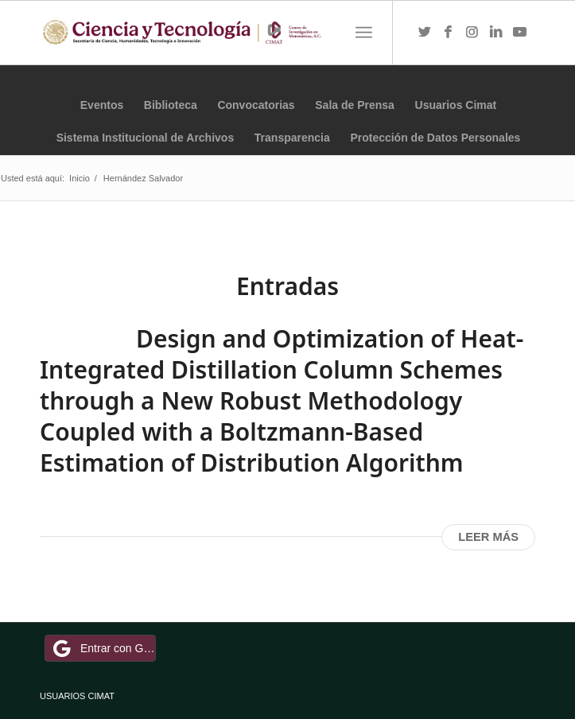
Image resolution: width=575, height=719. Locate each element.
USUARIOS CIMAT (77, 696)
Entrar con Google (102, 648)
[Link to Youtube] (520, 33)
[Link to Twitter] (425, 33)
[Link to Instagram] (472, 33)
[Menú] (363, 33)
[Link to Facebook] (448, 33)
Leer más (488, 537)
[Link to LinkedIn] (496, 33)
